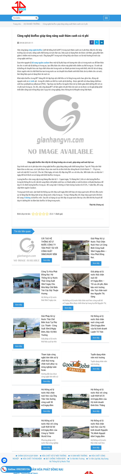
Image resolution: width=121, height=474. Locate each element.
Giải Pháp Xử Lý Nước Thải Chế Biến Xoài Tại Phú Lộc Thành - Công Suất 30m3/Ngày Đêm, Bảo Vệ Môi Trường (49, 325)
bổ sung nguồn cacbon (40, 62)
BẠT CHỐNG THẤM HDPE (55, 458)
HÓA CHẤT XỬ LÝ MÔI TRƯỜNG (53, 456)
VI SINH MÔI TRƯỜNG (77, 456)
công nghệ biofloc (35, 50)
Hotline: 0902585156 (15, 469)
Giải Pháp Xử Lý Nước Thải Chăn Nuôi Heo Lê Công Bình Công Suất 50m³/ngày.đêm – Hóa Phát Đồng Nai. (99, 248)
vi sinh (31, 81)
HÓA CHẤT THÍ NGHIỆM (31, 458)
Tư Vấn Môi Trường (76, 458)
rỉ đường (27, 197)
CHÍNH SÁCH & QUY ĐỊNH (27, 456)
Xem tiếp (46, 260)
